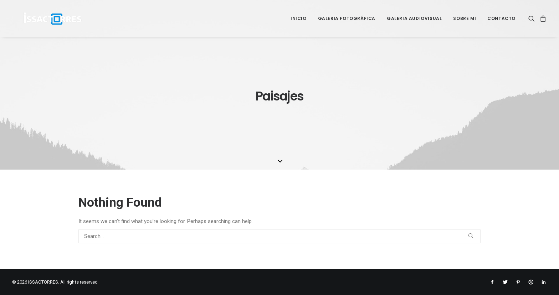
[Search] (279, 236)
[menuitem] (299, 18)
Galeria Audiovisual (414, 18)
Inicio (299, 18)
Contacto (501, 18)
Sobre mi (464, 18)
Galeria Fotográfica (346, 18)
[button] (532, 18)
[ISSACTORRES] (42, 18)
